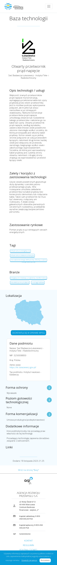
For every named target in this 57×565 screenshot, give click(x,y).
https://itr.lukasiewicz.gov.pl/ (23, 367)
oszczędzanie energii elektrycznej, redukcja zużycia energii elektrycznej (28, 260)
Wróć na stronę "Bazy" (28, 470)
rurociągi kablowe (38, 282)
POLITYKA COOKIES (28, 549)
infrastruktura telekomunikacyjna (22, 255)
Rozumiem (46, 560)
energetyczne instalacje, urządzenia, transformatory (28, 278)
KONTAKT (28, 540)
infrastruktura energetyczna (20, 251)
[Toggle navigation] (49, 6)
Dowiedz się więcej (29, 560)
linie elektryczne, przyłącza (20, 282)
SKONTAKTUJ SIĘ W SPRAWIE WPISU (28, 332)
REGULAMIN (28, 545)
